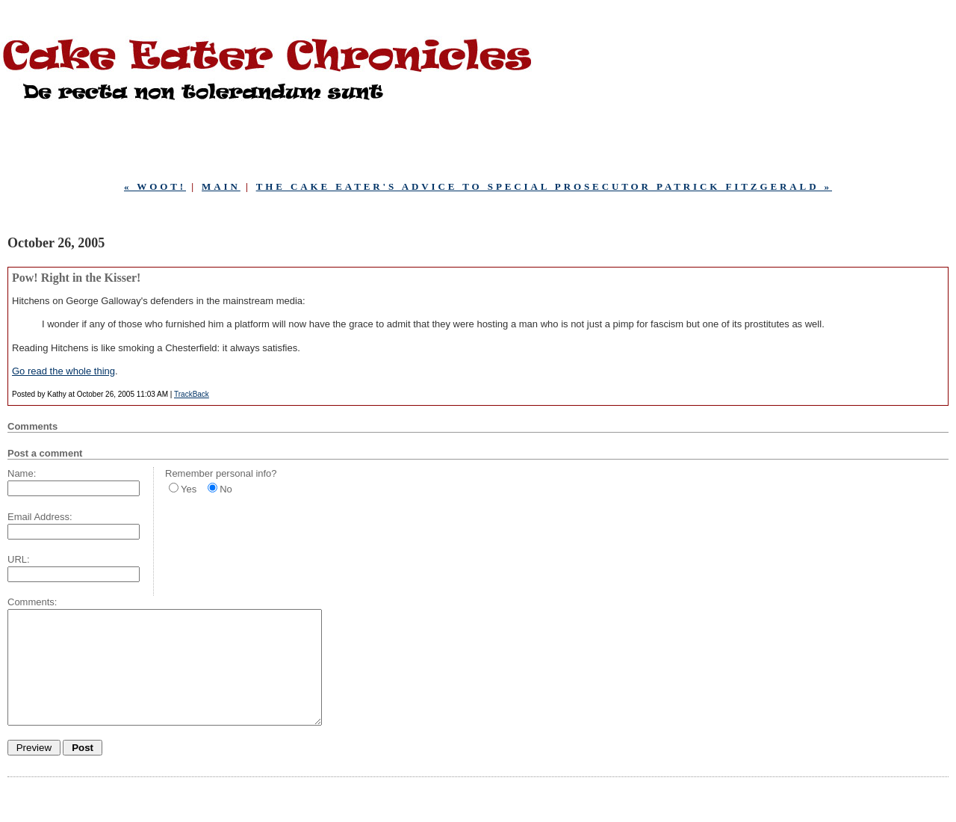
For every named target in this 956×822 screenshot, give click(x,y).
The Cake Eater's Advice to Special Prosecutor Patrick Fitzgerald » (544, 186)
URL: (18, 559)
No (226, 489)
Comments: (32, 602)
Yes (188, 489)
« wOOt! (155, 186)
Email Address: (39, 516)
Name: (21, 473)
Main (221, 186)
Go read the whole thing (63, 371)
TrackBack (191, 394)
